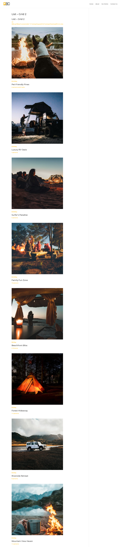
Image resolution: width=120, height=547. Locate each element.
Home (91, 4)
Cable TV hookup (31, 24)
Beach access (21, 24)
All (12, 22)
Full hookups (46, 24)
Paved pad (53, 24)
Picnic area (59, 24)
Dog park (39, 24)
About (97, 4)
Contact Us (113, 4)
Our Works (104, 4)
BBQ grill (14, 24)
